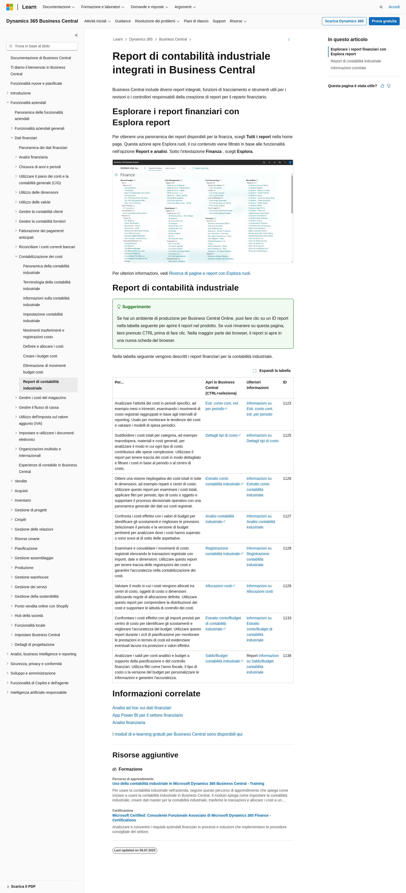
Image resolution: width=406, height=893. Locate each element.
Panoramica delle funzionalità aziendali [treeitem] (39, 115)
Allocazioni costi (219, 586)
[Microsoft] (9, 7)
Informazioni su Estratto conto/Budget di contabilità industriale (259, 629)
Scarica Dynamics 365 (344, 21)
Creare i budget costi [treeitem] (40, 356)
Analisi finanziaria (128, 722)
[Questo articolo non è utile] (388, 86)
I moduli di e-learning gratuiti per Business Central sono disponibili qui (177, 734)
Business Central (173, 39)
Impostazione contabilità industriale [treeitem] (43, 317)
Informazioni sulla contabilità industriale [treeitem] (46, 301)
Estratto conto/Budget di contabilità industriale (223, 623)
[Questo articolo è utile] (382, 86)
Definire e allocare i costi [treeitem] (43, 346)
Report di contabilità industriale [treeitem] (41, 385)
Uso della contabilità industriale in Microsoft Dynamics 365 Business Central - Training (188, 783)
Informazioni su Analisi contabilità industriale (261, 521)
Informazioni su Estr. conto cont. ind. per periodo (260, 408)
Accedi (394, 7)
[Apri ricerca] (381, 7)
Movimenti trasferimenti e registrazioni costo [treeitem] (43, 333)
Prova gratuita (384, 21)
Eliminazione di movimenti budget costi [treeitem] (44, 368)
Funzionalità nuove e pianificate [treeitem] (36, 83)
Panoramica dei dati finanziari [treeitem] (43, 148)
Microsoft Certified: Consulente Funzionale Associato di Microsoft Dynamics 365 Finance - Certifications (191, 817)
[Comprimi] (76, 35)
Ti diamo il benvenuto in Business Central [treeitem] (38, 70)
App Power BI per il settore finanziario (147, 715)
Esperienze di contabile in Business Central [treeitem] (48, 468)
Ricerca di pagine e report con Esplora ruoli (209, 273)
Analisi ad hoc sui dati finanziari (141, 708)
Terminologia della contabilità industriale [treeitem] (47, 285)
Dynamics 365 (141, 39)
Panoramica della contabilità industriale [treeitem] (46, 269)
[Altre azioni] (289, 39)
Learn (118, 39)
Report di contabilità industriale (356, 61)
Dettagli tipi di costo (221, 435)
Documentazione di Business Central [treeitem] (41, 58)
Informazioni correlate (348, 68)
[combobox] (42, 46)
